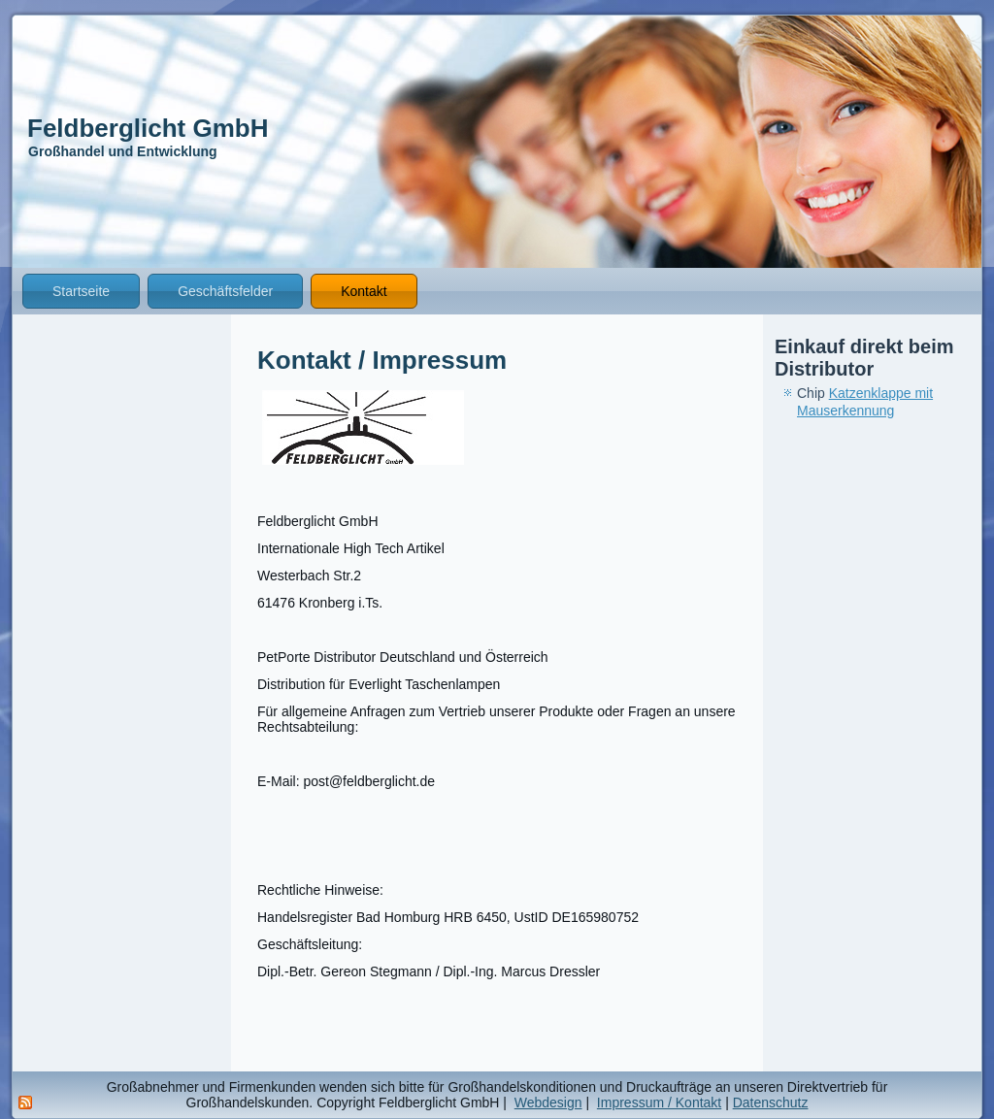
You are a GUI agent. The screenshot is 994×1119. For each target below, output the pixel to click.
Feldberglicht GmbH (147, 128)
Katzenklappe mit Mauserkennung (865, 401)
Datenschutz (771, 1102)
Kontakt (363, 291)
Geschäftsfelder (225, 291)
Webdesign (548, 1102)
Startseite (81, 291)
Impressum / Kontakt (659, 1102)
